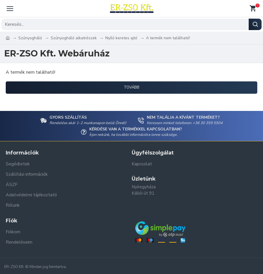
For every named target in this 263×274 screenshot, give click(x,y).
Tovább (131, 87)
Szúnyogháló (30, 38)
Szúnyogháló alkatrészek (74, 38)
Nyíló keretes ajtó (121, 38)
